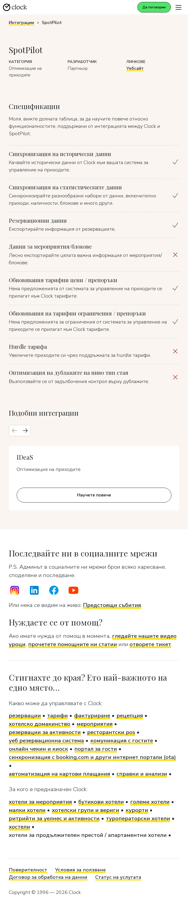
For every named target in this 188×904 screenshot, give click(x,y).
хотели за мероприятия (40, 802)
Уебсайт (135, 68)
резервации (25, 715)
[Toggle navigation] (178, 7)
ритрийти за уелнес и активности (54, 818)
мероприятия (95, 724)
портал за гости (95, 749)
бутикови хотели (101, 802)
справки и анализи (142, 774)
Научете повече (94, 495)
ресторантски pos (111, 732)
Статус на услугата (118, 877)
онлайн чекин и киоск (38, 749)
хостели (19, 827)
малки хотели (27, 810)
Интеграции (21, 22)
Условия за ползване (80, 870)
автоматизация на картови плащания (59, 774)
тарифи (57, 715)
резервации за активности (45, 732)
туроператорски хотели (138, 818)
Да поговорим (154, 7)
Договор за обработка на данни (48, 877)
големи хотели (150, 802)
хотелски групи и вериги (85, 810)
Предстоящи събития (112, 605)
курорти (137, 810)
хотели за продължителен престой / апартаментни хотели (88, 835)
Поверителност (28, 870)
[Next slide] (25, 430)
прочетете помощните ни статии (72, 644)
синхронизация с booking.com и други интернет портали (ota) (92, 757)
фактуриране (92, 715)
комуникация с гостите (121, 740)
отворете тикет (150, 644)
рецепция (130, 715)
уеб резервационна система (46, 740)
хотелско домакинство (39, 724)
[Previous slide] (14, 430)
